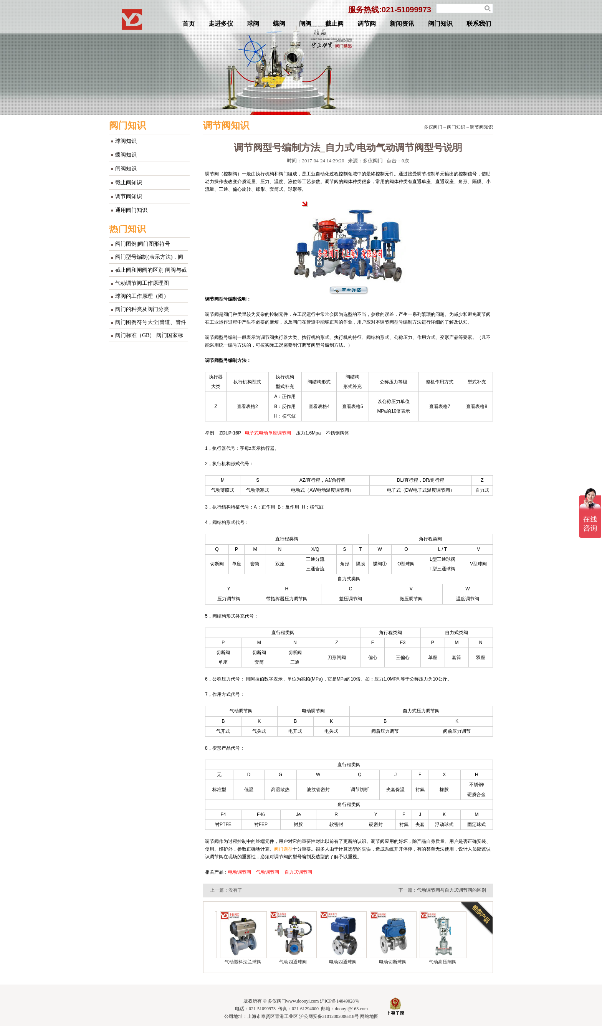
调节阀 (366, 23)
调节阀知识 (128, 196)
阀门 (437, 127)
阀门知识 (440, 23)
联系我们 (478, 23)
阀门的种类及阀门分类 (142, 309)
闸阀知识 (126, 169)
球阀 (253, 23)
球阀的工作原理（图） (142, 296)
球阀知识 (126, 141)
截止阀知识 (128, 182)
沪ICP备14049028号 (339, 1001)
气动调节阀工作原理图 (142, 283)
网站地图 (369, 1016)
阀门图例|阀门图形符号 (142, 244)
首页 (188, 23)
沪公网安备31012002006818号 (329, 1016)
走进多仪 (220, 23)
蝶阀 (279, 23)
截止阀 (334, 23)
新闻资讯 (402, 23)
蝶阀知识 (126, 155)
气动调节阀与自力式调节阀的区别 (451, 890)
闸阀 (305, 23)
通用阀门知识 (131, 210)
